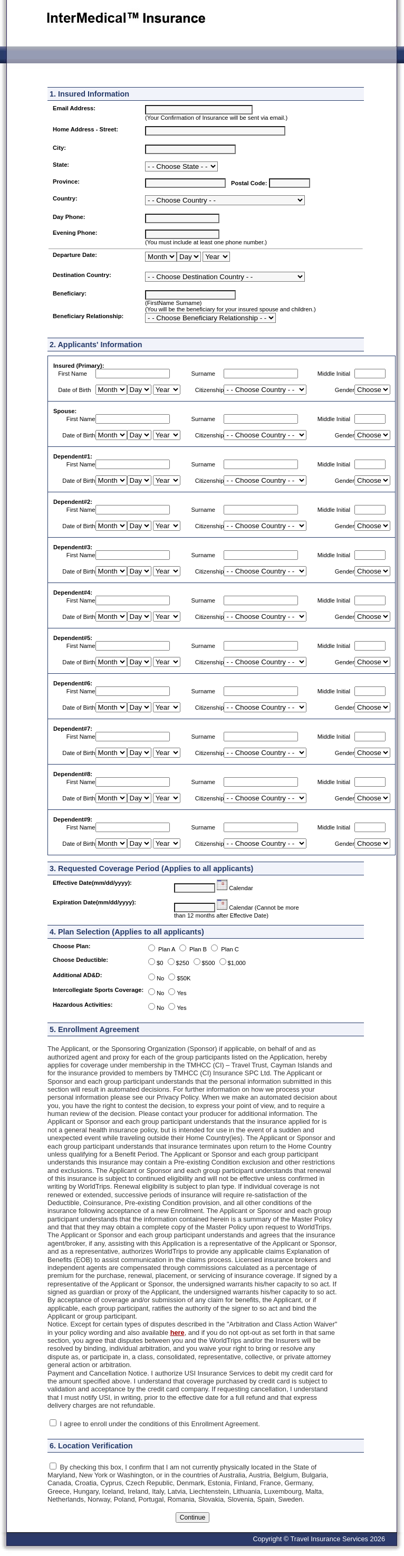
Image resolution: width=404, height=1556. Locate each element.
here (177, 1333)
